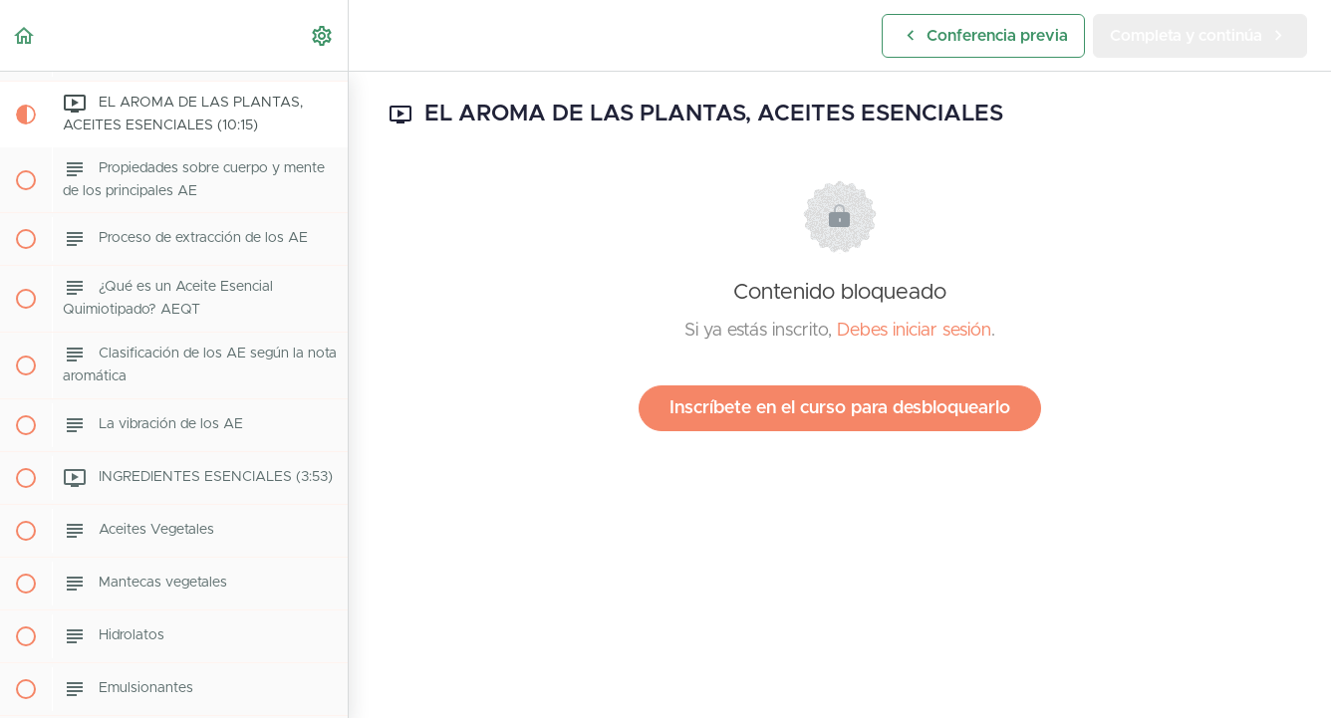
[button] (25, 35)
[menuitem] (323, 35)
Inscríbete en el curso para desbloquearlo (839, 408)
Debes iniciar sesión (914, 331)
